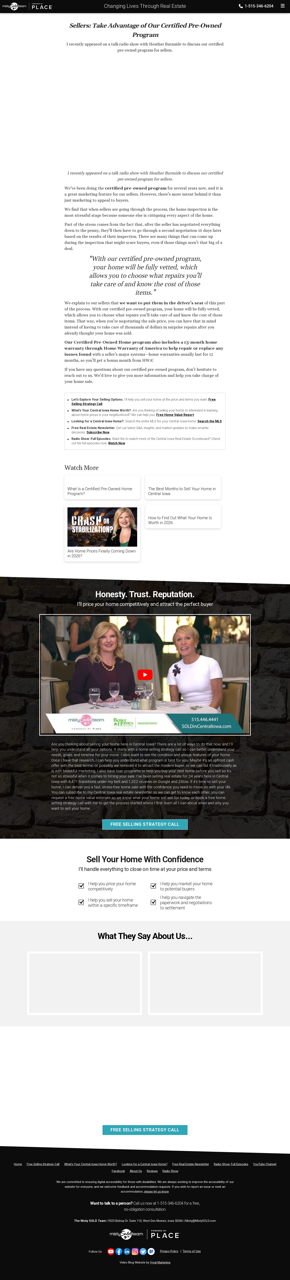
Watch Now (116, 443)
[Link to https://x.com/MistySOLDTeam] (143, 1251)
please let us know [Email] (156, 1191)
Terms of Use (192, 1251)
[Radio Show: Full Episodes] (231, 1164)
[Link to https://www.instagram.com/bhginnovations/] (135, 1251)
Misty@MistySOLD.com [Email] (200, 1221)
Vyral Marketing (160, 1262)
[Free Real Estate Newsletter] (190, 1164)
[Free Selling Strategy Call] (43, 1164)
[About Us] (136, 1171)
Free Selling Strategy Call (145, 824)
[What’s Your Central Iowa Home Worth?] (90, 1164)
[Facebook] (118, 1171)
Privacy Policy (169, 1251)
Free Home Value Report (175, 415)
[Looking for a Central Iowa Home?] (145, 1164)
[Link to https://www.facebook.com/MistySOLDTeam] (118, 1251)
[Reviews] (152, 1171)
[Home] (26, 6)
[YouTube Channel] (264, 1164)
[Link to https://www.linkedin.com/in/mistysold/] (126, 1251)
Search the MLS (210, 421)
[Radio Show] (170, 1171)
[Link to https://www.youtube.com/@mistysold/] (110, 1251)
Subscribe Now (98, 432)
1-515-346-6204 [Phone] (256, 6)
